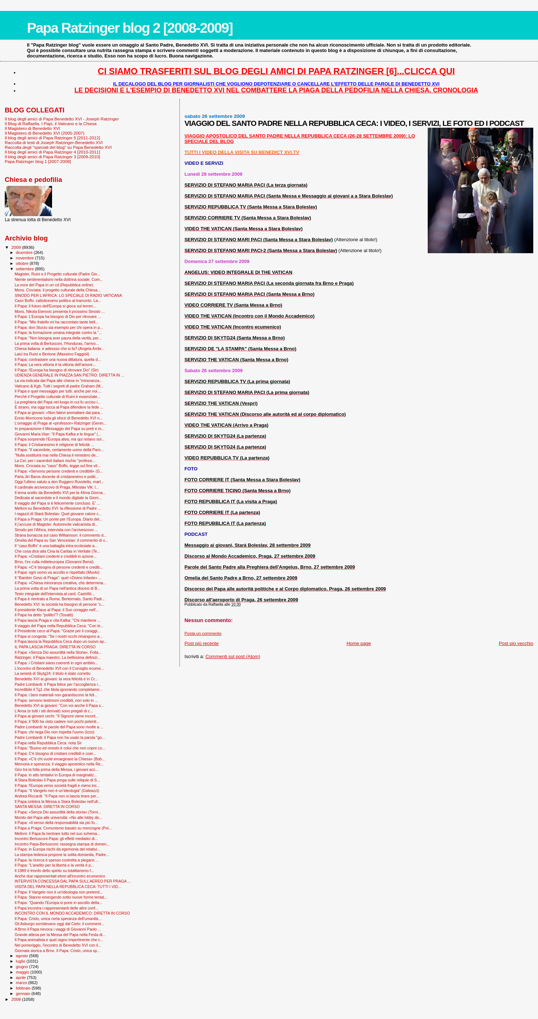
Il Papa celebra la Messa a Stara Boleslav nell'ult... (58, 801)
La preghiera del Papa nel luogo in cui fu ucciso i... (57, 402)
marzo (22, 982)
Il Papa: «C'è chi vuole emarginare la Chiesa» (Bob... (60, 759)
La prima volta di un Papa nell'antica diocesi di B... (57, 588)
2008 (16, 999)
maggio (23, 972)
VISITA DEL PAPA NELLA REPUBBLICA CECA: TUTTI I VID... (68, 886)
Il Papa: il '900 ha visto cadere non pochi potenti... (57, 721)
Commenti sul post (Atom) (232, 656)
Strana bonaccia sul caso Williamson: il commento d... (61, 535)
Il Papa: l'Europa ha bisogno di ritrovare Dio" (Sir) (56, 370)
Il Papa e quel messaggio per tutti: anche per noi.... (58, 391)
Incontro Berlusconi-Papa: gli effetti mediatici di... (56, 838)
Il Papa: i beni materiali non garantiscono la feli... (56, 695)
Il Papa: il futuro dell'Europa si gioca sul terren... (55, 306)
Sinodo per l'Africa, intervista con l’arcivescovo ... (56, 530)
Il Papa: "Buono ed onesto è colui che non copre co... (60, 748)
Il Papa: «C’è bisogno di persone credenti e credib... (59, 567)
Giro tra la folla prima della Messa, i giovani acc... (56, 769)
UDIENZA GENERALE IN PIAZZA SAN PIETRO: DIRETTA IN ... (69, 375)
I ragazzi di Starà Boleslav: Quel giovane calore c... (58, 514)
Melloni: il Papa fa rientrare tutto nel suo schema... (57, 833)
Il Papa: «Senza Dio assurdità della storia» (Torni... (58, 812)
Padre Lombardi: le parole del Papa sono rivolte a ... (59, 727)
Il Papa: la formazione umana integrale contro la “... (58, 332)
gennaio (24, 993)
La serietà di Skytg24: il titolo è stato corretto (52, 673)
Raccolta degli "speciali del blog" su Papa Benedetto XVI (58, 147)
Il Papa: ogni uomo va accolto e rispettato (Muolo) (57, 572)
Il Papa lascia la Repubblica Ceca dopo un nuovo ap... (61, 641)
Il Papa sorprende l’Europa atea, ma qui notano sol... (59, 439)
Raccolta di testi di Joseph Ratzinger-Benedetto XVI (54, 142)
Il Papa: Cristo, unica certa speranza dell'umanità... (58, 918)
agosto (22, 956)
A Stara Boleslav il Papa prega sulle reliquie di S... (57, 780)
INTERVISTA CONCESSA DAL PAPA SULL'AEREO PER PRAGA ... (73, 881)
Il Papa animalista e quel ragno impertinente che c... (59, 940)
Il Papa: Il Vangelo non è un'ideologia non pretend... (59, 892)
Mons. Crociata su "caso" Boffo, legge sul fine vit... (57, 465)
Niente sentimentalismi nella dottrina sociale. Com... (59, 279)
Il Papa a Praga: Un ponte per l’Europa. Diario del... (58, 519)
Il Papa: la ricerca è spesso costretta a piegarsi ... (57, 860)
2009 (16, 247)
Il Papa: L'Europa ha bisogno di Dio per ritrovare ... (58, 316)
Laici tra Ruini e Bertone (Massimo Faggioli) (52, 354)
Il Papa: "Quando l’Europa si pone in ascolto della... (58, 902)
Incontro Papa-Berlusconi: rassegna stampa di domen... (62, 844)
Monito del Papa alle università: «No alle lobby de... (58, 817)
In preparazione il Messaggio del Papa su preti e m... (59, 428)
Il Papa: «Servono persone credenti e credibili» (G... (59, 471)
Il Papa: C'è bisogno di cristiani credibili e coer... (55, 753)
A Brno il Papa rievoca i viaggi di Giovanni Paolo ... (58, 929)
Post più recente (202, 643)
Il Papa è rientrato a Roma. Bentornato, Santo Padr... (60, 599)
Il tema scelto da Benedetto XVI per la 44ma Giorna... (60, 492)
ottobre (23, 263)
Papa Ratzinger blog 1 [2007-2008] (38, 161)
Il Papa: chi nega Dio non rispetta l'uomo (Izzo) (54, 732)
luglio (21, 961)
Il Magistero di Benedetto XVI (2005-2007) (44, 133)
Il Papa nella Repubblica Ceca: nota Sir (48, 743)
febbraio (24, 988)
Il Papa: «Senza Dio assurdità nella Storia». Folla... (58, 652)
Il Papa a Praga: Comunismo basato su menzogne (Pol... (63, 828)
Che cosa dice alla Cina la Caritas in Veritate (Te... (57, 551)
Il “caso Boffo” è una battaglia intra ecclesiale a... (56, 546)
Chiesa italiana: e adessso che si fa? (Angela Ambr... (59, 348)
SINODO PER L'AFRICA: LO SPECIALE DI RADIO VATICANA (68, 295)
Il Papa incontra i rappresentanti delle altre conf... (56, 908)
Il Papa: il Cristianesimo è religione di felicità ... (54, 444)
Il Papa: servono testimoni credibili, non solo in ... (56, 700)
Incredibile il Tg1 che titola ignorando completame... (58, 689)
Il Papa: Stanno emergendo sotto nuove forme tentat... (61, 897)
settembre (25, 269)
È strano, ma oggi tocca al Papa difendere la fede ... (59, 407)
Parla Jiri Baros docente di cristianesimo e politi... (56, 476)
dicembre (25, 252)
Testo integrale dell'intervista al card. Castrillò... (55, 594)
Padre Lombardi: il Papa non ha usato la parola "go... (60, 737)
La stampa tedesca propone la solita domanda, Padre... (62, 854)
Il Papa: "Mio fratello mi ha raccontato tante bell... (56, 322)
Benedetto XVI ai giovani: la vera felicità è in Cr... (56, 679)
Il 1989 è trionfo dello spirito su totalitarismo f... (54, 870)
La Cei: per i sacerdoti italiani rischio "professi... (55, 460)
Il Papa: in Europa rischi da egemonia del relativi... (57, 849)
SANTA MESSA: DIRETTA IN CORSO (47, 806)
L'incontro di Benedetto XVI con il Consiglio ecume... (59, 668)
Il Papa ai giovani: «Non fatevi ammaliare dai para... (59, 412)
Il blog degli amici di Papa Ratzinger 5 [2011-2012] (52, 137)
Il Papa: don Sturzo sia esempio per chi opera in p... (59, 327)
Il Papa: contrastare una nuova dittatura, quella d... (58, 359)
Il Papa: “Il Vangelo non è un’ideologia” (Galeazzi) (57, 790)
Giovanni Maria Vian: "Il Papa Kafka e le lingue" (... (58, 434)
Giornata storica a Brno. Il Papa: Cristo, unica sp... (57, 950)
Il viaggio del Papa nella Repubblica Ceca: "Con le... (59, 626)
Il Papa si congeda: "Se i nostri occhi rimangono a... (59, 636)
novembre (25, 258)
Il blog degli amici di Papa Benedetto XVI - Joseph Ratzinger (62, 118)
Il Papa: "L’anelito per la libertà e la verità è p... (54, 865)
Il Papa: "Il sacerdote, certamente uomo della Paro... (59, 449)
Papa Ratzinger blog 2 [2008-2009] (130, 28)
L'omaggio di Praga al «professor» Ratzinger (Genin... (61, 423)
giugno (22, 966)
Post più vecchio (516, 643)
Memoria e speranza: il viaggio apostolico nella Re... (59, 764)
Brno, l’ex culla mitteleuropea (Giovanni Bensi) (54, 562)
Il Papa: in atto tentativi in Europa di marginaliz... (56, 775)
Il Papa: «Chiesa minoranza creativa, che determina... (60, 583)
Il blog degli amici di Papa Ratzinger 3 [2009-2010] (52, 156)
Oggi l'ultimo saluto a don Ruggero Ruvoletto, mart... (59, 481)
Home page (359, 643)
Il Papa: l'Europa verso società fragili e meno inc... (57, 785)
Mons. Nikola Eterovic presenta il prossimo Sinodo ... (60, 311)
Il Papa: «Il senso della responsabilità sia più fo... (56, 822)
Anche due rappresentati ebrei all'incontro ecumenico (60, 876)
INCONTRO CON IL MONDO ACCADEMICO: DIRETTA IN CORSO (72, 913)
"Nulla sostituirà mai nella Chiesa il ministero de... (57, 455)
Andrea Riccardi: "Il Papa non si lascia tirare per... (57, 796)
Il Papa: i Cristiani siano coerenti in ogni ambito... (56, 663)
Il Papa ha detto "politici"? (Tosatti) (44, 615)
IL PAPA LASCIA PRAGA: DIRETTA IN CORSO (55, 647)
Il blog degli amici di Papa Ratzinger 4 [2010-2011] (52, 152)
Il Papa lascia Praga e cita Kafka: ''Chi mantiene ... (57, 620)
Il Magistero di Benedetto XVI (32, 128)
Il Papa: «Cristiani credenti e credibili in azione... (55, 556)
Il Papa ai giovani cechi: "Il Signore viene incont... (57, 716)
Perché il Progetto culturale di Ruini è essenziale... (57, 396)
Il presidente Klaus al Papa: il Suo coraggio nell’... (57, 610)
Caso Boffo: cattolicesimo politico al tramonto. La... (58, 300)
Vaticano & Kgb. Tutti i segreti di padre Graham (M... (59, 386)
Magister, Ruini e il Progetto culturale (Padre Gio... (57, 274)
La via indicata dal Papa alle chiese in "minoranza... (58, 380)
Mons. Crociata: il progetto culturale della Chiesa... (57, 290)
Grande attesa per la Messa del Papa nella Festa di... (60, 934)
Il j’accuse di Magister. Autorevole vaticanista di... (56, 524)
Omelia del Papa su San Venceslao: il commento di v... (61, 540)
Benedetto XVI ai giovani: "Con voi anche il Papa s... (59, 705)
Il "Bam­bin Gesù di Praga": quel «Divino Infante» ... (58, 578)
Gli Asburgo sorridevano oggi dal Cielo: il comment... (59, 924)
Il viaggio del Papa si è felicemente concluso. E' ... (57, 503)
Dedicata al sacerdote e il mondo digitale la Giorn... (58, 497)
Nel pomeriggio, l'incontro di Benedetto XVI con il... (58, 945)
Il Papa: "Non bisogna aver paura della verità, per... (58, 338)
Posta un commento (203, 633)
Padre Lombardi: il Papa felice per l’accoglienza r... (58, 684)
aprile (21, 977)
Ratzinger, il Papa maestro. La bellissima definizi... (57, 657)
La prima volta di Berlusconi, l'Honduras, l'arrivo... (57, 343)
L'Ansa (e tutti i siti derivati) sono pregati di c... (54, 711)
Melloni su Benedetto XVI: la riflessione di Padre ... (58, 508)
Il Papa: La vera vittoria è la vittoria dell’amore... (55, 364)
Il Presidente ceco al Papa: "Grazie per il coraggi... (57, 631)
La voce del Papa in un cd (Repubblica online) (54, 285)
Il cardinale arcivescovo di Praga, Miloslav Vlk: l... (57, 487)
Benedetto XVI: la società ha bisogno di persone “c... (59, 604)
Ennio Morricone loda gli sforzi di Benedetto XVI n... (59, 418)
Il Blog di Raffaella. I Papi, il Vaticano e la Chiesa (50, 123)
